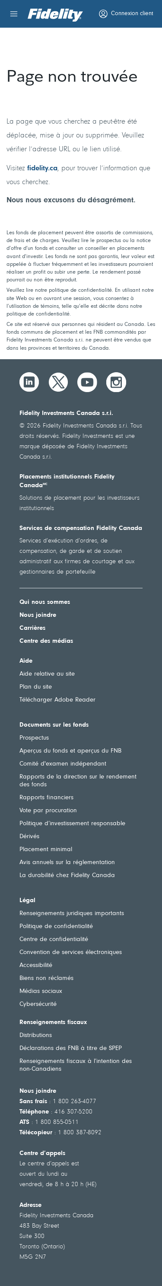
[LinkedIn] (29, 382)
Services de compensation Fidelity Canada (80, 528)
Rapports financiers (46, 798)
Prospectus (34, 738)
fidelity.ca (42, 168)
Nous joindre (37, 615)
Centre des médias (46, 641)
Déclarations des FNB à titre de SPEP (70, 1048)
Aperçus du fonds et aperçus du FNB (70, 751)
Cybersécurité (38, 1004)
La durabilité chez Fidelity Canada (67, 875)
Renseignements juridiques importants (71, 913)
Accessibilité (35, 965)
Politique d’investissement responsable (72, 823)
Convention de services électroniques (70, 952)
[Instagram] (116, 382)
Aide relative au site (47, 674)
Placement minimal (45, 849)
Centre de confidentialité (53, 939)
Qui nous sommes (44, 602)
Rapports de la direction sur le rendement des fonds (78, 781)
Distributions (35, 1035)
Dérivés (29, 836)
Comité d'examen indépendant (62, 764)
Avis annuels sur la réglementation (67, 862)
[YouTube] (87, 382)
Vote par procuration (48, 810)
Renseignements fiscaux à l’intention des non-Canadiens (75, 1065)
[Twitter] (58, 382)
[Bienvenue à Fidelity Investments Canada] (55, 15)
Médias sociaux (40, 991)
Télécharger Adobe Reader (57, 700)
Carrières (32, 628)
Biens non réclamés (46, 978)
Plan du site (35, 687)
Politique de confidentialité (56, 926)
